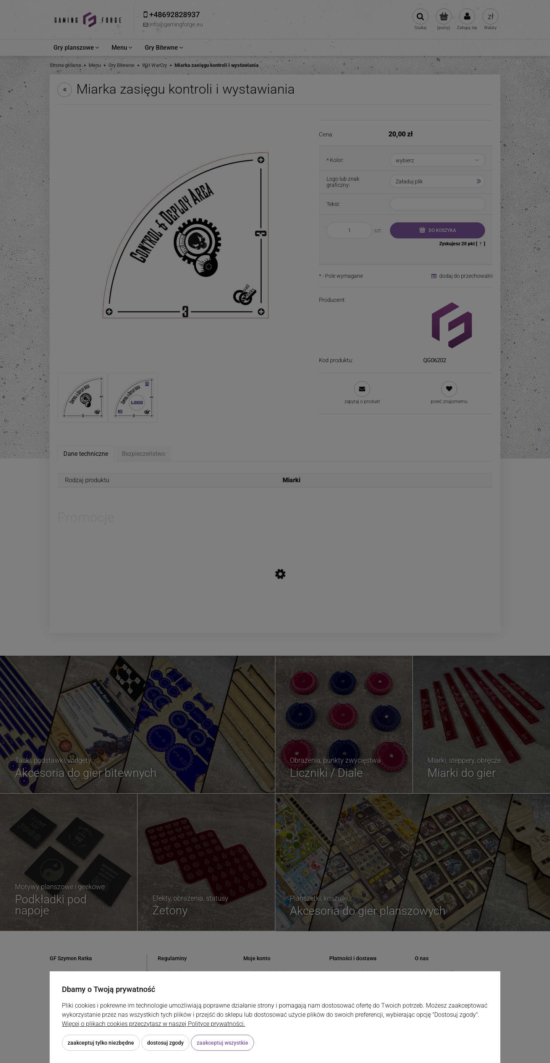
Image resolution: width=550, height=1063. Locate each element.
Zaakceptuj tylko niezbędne (101, 1043)
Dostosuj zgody (165, 1043)
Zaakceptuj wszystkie (222, 1043)
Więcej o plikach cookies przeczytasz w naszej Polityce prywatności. (153, 1023)
